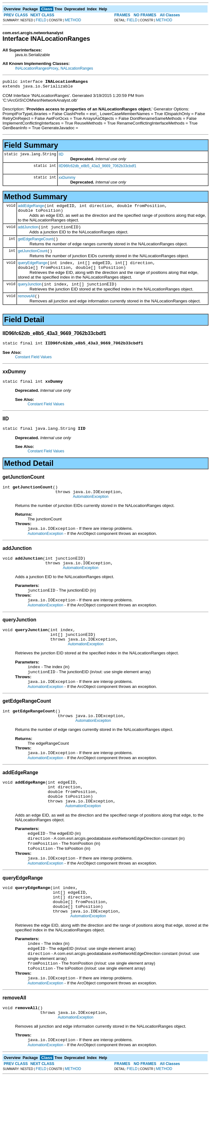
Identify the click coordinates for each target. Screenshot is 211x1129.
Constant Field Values (33, 368)
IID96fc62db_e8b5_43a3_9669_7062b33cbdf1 (98, 168)
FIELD (41, 20)
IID (61, 156)
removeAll (26, 306)
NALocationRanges (77, 68)
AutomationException (90, 512)
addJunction (28, 232)
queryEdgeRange (32, 270)
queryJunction (29, 293)
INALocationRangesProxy (36, 68)
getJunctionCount (32, 257)
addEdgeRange (31, 208)
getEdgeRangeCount (35, 244)
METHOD (73, 20)
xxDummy (67, 179)
